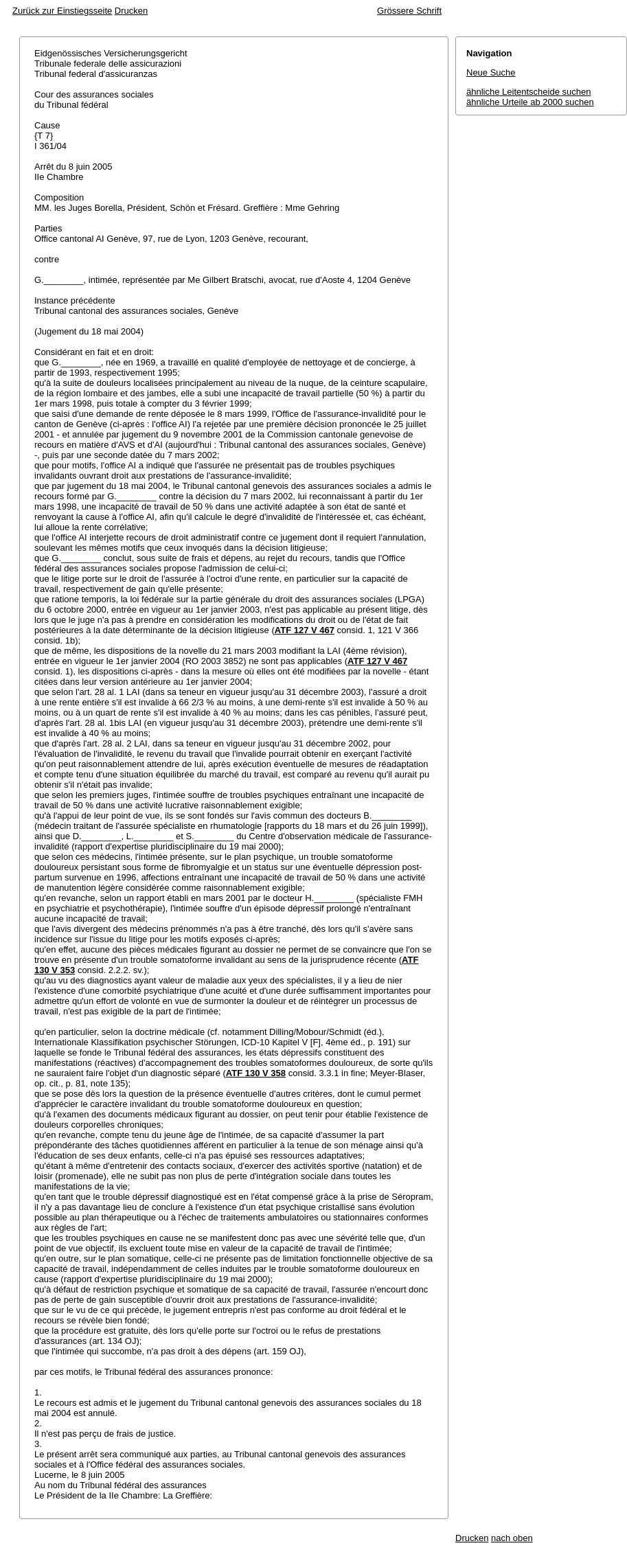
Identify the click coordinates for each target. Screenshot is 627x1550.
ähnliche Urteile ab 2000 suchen (530, 102)
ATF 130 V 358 (256, 1073)
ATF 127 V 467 (304, 630)
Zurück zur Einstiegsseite (62, 10)
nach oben (512, 1538)
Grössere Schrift (409, 10)
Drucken (131, 10)
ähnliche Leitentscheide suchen (528, 92)
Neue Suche (491, 72)
